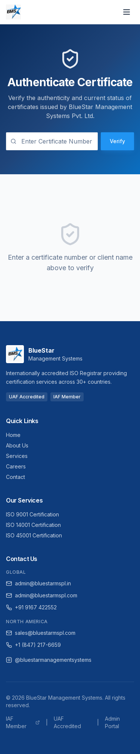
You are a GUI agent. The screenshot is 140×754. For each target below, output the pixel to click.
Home (13, 435)
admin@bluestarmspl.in (38, 583)
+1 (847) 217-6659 (33, 645)
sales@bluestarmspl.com (40, 633)
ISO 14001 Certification (33, 525)
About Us (17, 445)
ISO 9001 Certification (32, 514)
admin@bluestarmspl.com (41, 595)
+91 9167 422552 (31, 607)
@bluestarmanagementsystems (48, 660)
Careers (16, 466)
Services (17, 456)
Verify (117, 141)
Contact (15, 477)
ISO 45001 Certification (34, 535)
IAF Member (23, 722)
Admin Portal (112, 722)
